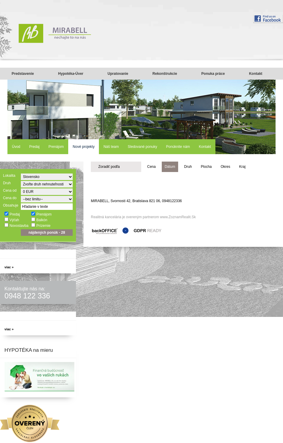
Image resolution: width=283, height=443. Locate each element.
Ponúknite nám (178, 147)
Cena (151, 167)
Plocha (206, 167)
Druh (7, 183)
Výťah (11, 219)
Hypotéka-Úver (70, 74)
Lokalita (9, 176)
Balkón (39, 219)
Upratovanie (118, 74)
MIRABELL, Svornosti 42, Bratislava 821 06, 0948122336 (136, 201)
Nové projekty (83, 147)
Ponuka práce (213, 74)
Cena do (9, 198)
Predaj (34, 147)
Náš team (111, 147)
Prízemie (40, 225)
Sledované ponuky (142, 147)
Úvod (16, 147)
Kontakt (255, 74)
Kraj (242, 167)
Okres (225, 167)
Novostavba (16, 225)
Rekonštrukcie (165, 74)
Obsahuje (10, 205)
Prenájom (56, 147)
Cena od (9, 190)
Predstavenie (23, 74)
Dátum (170, 167)
